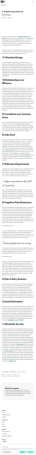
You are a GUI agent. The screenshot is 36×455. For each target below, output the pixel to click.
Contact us (4, 426)
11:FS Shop (4, 417)
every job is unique (24, 155)
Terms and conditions (6, 431)
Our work (3, 412)
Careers (3, 424)
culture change (9, 351)
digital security (20, 344)
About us (3, 422)
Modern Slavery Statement (7, 435)
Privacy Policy (4, 433)
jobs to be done (9, 149)
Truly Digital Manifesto (6, 414)
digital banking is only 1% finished (15, 320)
